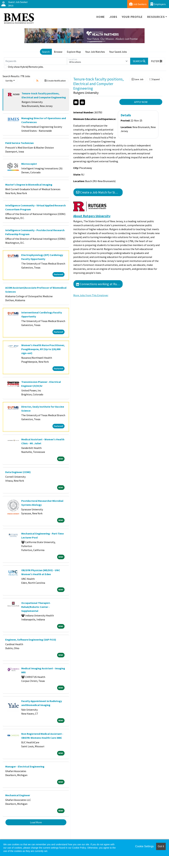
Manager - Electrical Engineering (24, 766)
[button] (156, 61)
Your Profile (132, 17)
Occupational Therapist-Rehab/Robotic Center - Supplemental (36, 606)
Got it (161, 846)
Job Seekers (138, 4)
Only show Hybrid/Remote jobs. (26, 66)
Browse (58, 51)
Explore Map (74, 51)
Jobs (113, 17)
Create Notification (55, 80)
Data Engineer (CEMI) (18, 472)
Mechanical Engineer (17, 795)
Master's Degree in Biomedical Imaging (28, 184)
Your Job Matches (95, 51)
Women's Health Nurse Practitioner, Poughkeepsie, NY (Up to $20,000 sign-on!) (43, 349)
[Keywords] (35, 61)
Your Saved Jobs (118, 51)
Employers (158, 4)
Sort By (9, 80)
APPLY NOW (141, 102)
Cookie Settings (144, 846)
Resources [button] (156, 17)
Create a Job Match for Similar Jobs (99, 192)
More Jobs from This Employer (90, 295)
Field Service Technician (19, 143)
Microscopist (29, 163)
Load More (36, 822)
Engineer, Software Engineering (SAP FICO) (30, 639)
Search (46, 51)
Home (100, 17)
